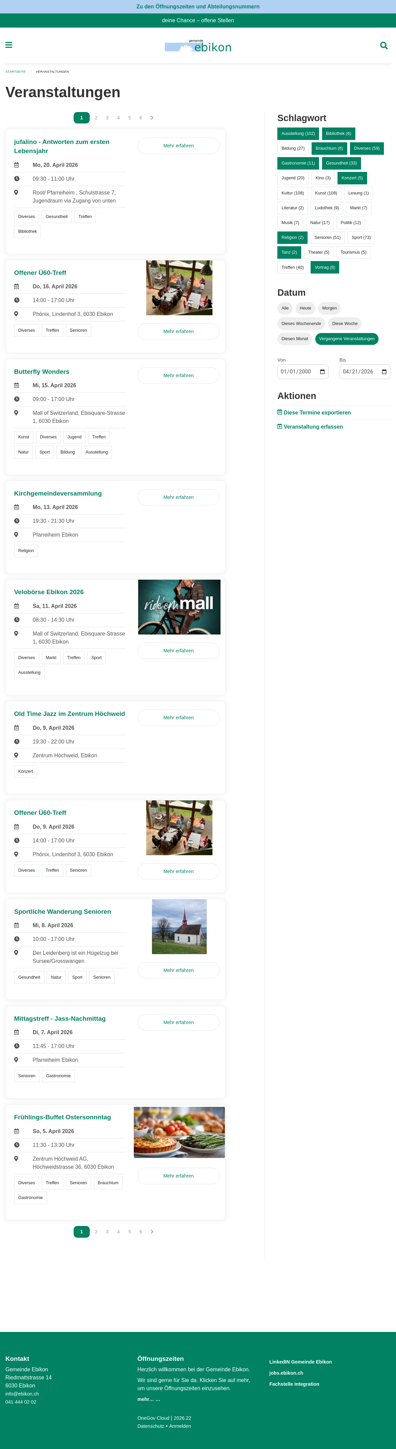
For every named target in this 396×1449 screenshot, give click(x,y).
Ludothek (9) (327, 210)
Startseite (16, 75)
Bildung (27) (293, 151)
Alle (285, 311)
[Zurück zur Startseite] (197, 47)
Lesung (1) (358, 195)
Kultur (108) (293, 195)
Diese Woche (345, 326)
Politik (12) (351, 225)
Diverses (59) (367, 151)
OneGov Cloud (155, 1418)
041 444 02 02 (22, 1402)
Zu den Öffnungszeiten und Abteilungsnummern (198, 6)
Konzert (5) (352, 180)
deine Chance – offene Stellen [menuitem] (200, 20)
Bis (343, 362)
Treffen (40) (293, 270)
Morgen (329, 311)
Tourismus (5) (354, 255)
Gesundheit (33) (341, 166)
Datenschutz (152, 1426)
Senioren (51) (328, 240)
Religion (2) (293, 240)
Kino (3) (323, 180)
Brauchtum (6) (329, 151)
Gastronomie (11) (298, 166)
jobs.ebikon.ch (291, 1372)
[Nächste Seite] (152, 120)
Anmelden (184, 1426)
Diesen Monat (295, 341)
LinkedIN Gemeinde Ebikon (310, 1361)
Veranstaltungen (56, 75)
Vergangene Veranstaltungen (346, 341)
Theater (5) (318, 255)
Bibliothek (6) (338, 136)
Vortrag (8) (325, 270)
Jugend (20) (293, 180)
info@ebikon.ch (24, 1394)
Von (281, 362)
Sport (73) (361, 240)
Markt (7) (358, 210)
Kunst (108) (326, 195)
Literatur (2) (293, 210)
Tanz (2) (289, 255)
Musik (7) (291, 225)
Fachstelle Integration (302, 1382)
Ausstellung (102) (298, 136)
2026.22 (187, 1418)
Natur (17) (320, 225)
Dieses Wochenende (301, 326)
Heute (305, 311)
